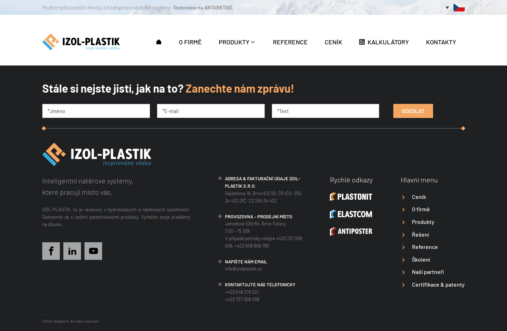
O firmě (421, 209)
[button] (158, 41)
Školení (421, 259)
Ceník (419, 196)
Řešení (420, 234)
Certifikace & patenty (438, 284)
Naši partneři (428, 271)
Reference (425, 246)
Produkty (423, 221)
